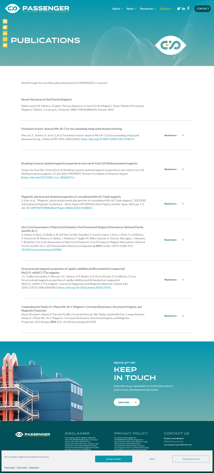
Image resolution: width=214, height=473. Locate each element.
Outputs (165, 9)
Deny (152, 459)
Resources (146, 9)
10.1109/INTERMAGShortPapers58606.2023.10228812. (59, 207)
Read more (171, 135)
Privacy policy (9, 467)
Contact (203, 9)
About (116, 9)
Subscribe (123, 402)
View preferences (191, 459)
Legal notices (34, 467)
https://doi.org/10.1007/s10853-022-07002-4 (107, 139)
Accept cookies (113, 459)
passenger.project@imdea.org (178, 444)
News (130, 9)
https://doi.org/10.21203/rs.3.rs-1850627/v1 (48, 177)
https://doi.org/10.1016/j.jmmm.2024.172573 (84, 287)
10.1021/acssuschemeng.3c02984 (41, 249)
